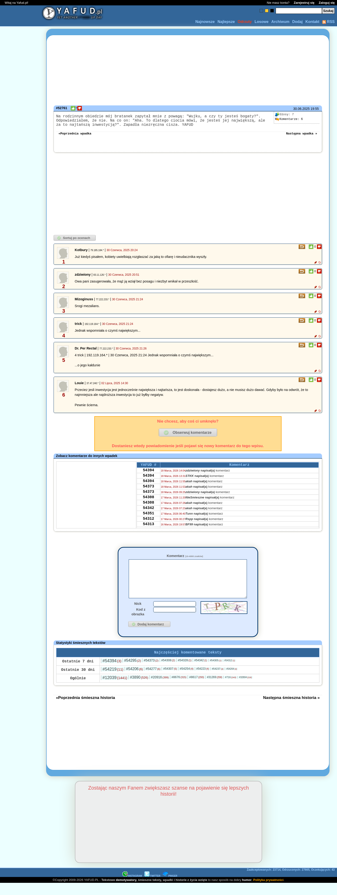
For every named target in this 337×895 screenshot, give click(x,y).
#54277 (153, 680)
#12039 (115, 689)
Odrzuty (245, 22)
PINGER (170, 887)
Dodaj (297, 22)
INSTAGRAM (132, 887)
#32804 (245, 689)
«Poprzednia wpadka (75, 137)
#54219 (113, 681)
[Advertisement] (20, 447)
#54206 (134, 681)
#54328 (185, 672)
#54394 (112, 672)
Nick (137, 614)
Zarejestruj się (304, 2)
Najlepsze (226, 22)
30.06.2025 (301, 109)
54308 (148, 507)
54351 (148, 526)
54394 (148, 475)
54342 (148, 519)
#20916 (160, 689)
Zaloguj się (327, 2)
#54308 (168, 672)
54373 (148, 494)
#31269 (214, 689)
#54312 (229, 672)
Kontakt (312, 22)
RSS (328, 22)
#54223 (202, 680)
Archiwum (280, 22)
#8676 (179, 689)
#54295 (132, 672)
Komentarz (185, 559)
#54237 (217, 680)
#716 (230, 688)
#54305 (216, 672)
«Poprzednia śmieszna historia (85, 709)
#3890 (139, 689)
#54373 (151, 672)
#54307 (170, 680)
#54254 (187, 680)
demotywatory (126, 891)
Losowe (262, 22)
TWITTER (152, 887)
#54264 (231, 680)
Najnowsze (205, 22)
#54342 (200, 672)
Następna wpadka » (301, 137)
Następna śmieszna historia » (291, 709)
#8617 (196, 689)
